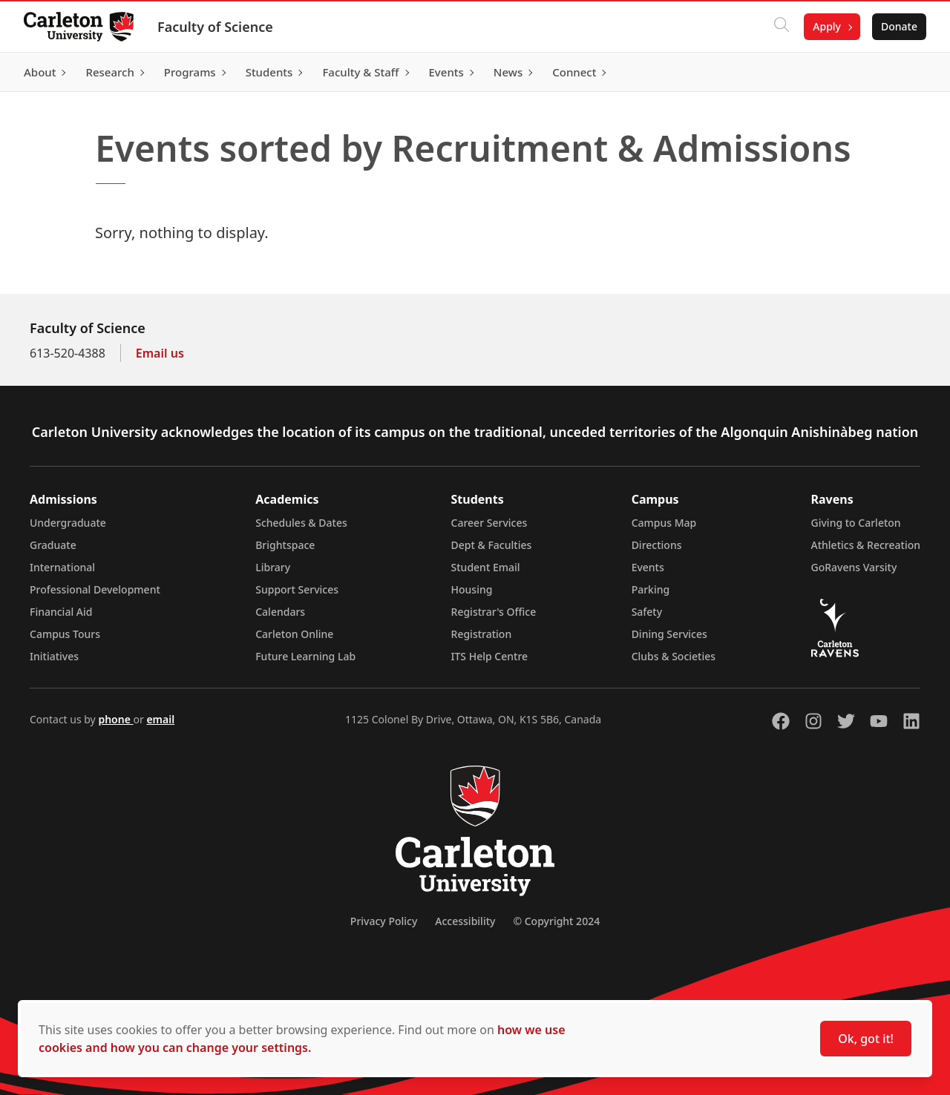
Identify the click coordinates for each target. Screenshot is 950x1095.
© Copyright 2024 (556, 921)
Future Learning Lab (305, 656)
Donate (899, 26)
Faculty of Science (215, 27)
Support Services (296, 589)
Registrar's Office (494, 612)
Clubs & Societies (673, 656)
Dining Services (669, 634)
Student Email (485, 567)
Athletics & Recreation (865, 545)
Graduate (53, 545)
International (62, 567)
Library (272, 567)
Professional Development (95, 589)
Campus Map (664, 523)
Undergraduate (68, 523)
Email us (160, 353)
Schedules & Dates (301, 523)
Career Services (489, 523)
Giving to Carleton (856, 523)
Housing (472, 589)
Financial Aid (61, 612)
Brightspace (285, 545)
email (160, 719)
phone (115, 719)
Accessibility (465, 921)
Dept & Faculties (491, 545)
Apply (827, 26)
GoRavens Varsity (854, 567)
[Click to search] (781, 26)
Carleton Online (294, 634)
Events (648, 567)
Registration (481, 634)
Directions (657, 545)
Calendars (280, 612)
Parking (651, 589)
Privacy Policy (383, 921)
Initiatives (54, 656)
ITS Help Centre (489, 656)
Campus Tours (65, 634)
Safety (647, 612)
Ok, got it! (866, 1038)
